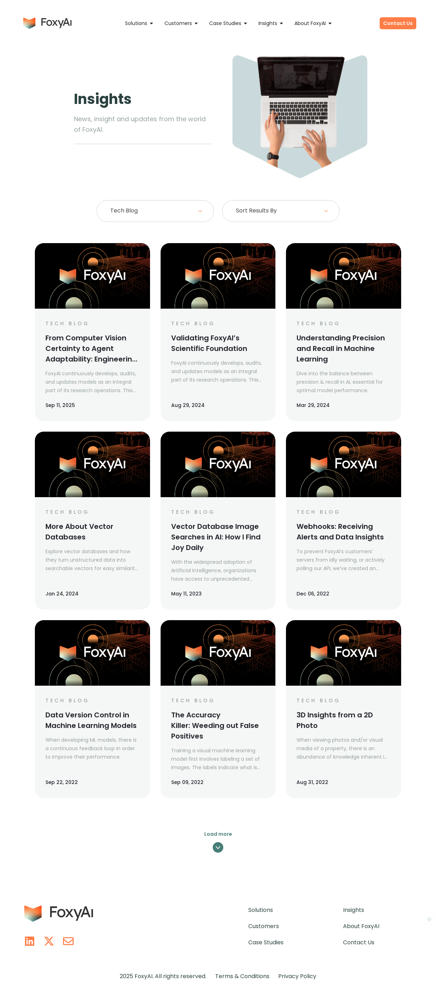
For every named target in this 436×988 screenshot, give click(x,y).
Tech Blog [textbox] (124, 210)
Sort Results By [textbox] (256, 210)
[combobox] (155, 211)
